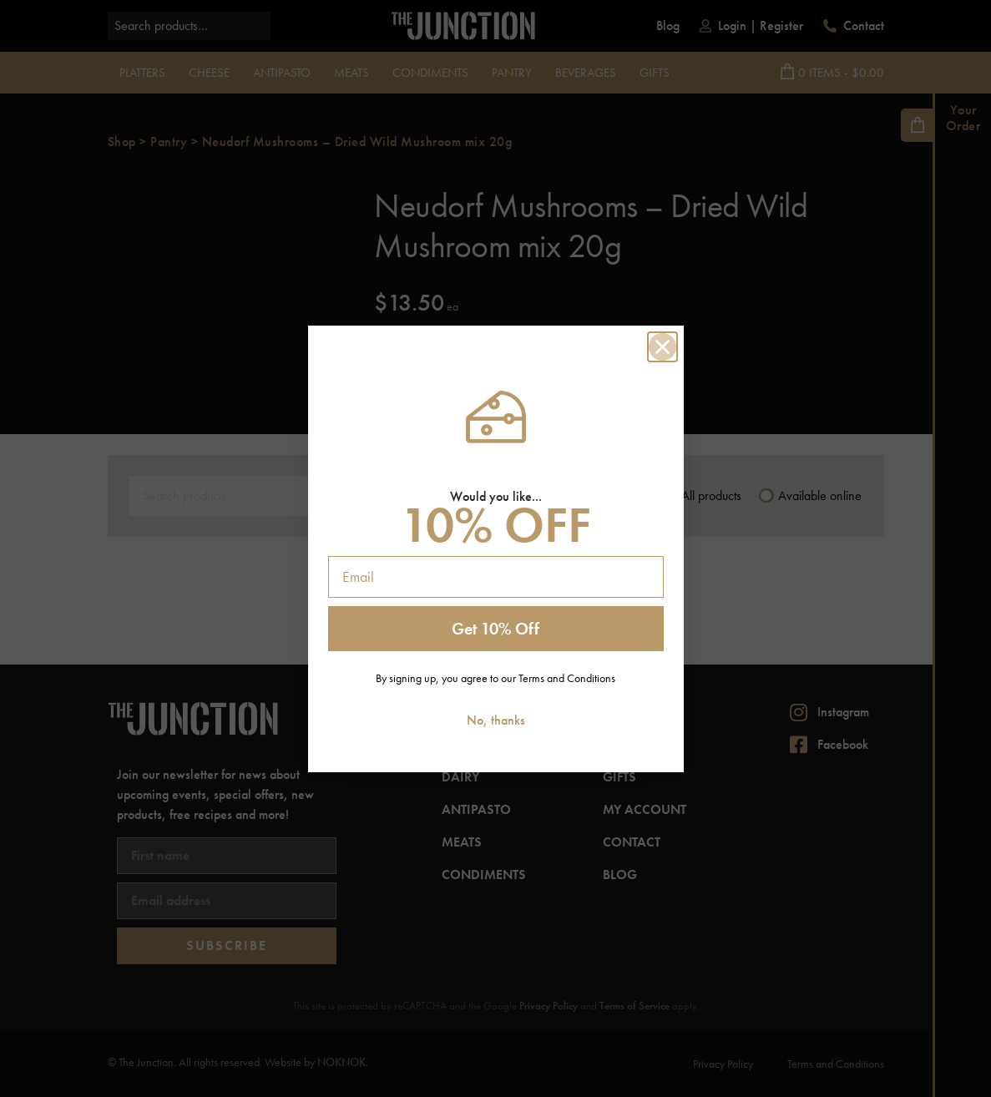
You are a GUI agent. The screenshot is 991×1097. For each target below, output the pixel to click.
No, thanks (496, 720)
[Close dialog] (662, 346)
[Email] (496, 577)
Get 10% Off (495, 628)
